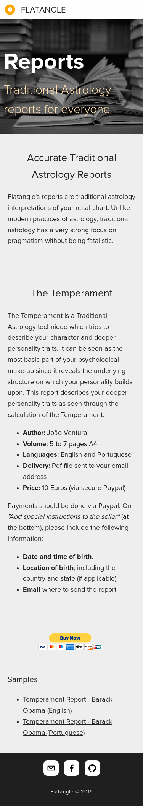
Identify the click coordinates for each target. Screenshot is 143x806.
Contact (63, 36)
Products (44, 27)
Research (123, 27)
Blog (36, 36)
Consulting (85, 27)
